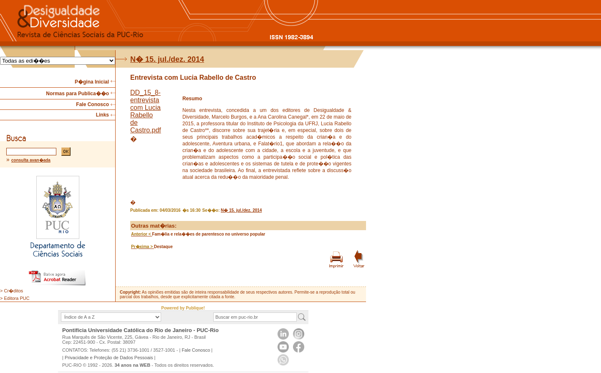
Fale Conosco (92, 104)
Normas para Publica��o (77, 93)
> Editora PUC (15, 298)
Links (102, 115)
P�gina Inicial (92, 82)
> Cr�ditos (11, 290)
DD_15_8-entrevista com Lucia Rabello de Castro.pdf (145, 111)
